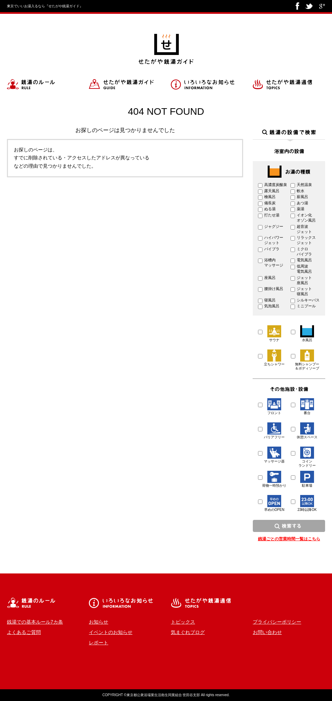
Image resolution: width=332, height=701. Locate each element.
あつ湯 (302, 203)
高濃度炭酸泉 (275, 185)
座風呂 (270, 277)
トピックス (183, 622)
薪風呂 (302, 197)
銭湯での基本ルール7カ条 (35, 622)
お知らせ (98, 622)
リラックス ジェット (306, 240)
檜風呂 (270, 197)
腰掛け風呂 (273, 289)
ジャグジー (273, 226)
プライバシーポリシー (277, 622)
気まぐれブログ (188, 632)
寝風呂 (270, 300)
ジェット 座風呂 (304, 280)
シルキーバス (308, 300)
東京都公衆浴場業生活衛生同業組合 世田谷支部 (163, 695)
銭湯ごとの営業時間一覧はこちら (289, 538)
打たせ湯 (271, 215)
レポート (98, 642)
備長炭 (270, 203)
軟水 (300, 191)
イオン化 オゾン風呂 (306, 217)
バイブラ (271, 249)
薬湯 (300, 209)
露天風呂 (271, 191)
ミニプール (306, 306)
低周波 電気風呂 (304, 268)
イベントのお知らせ (110, 632)
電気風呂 (304, 260)
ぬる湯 (270, 209)
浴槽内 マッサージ (273, 262)
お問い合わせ (267, 632)
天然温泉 (304, 185)
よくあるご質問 (24, 632)
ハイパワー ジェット (273, 240)
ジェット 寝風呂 (304, 291)
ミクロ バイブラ (304, 251)
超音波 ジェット (304, 229)
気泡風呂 (271, 306)
